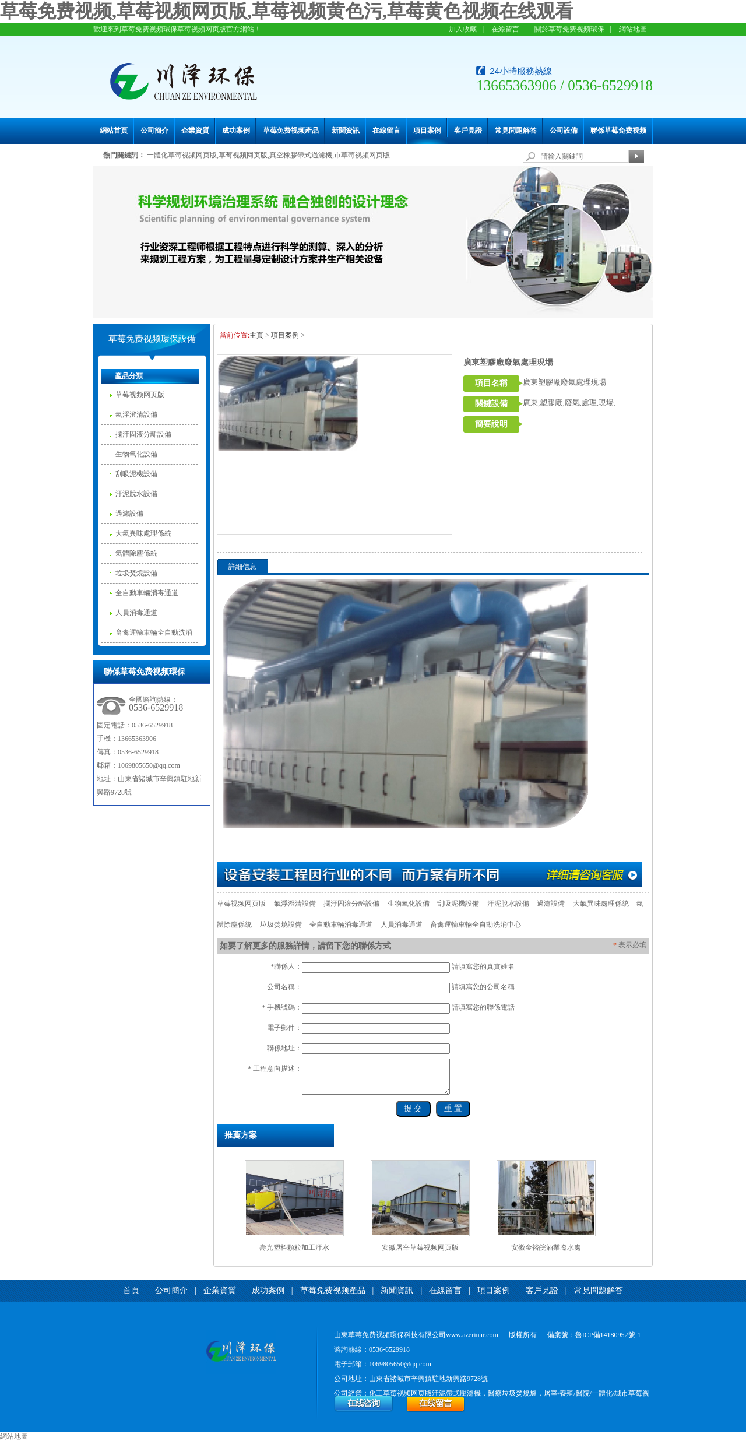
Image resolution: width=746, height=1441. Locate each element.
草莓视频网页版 (139, 395)
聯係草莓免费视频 (618, 130)
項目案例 (427, 130)
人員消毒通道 (136, 613)
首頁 (131, 1290)
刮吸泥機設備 (136, 474)
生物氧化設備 (136, 454)
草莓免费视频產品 (291, 130)
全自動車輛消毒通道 (146, 593)
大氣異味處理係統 (143, 533)
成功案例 (236, 130)
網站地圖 (633, 29)
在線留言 (505, 29)
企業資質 (195, 130)
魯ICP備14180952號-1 (608, 1335)
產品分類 (129, 376)
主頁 (256, 335)
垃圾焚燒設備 (136, 573)
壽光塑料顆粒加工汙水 (294, 1247)
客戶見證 (468, 130)
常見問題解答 (516, 130)
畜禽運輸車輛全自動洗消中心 (153, 635)
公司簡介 (154, 130)
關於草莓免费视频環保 (569, 29)
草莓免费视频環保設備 (152, 338)
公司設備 (564, 130)
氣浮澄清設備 (136, 414)
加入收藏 (463, 29)
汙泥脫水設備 (136, 494)
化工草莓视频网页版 (400, 1393)
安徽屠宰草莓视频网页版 (420, 1247)
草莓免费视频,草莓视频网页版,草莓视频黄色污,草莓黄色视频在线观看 (286, 11)
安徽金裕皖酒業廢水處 (546, 1247)
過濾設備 (129, 513)
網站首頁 (114, 130)
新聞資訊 (346, 130)
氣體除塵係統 (136, 553)
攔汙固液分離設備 (143, 434)
